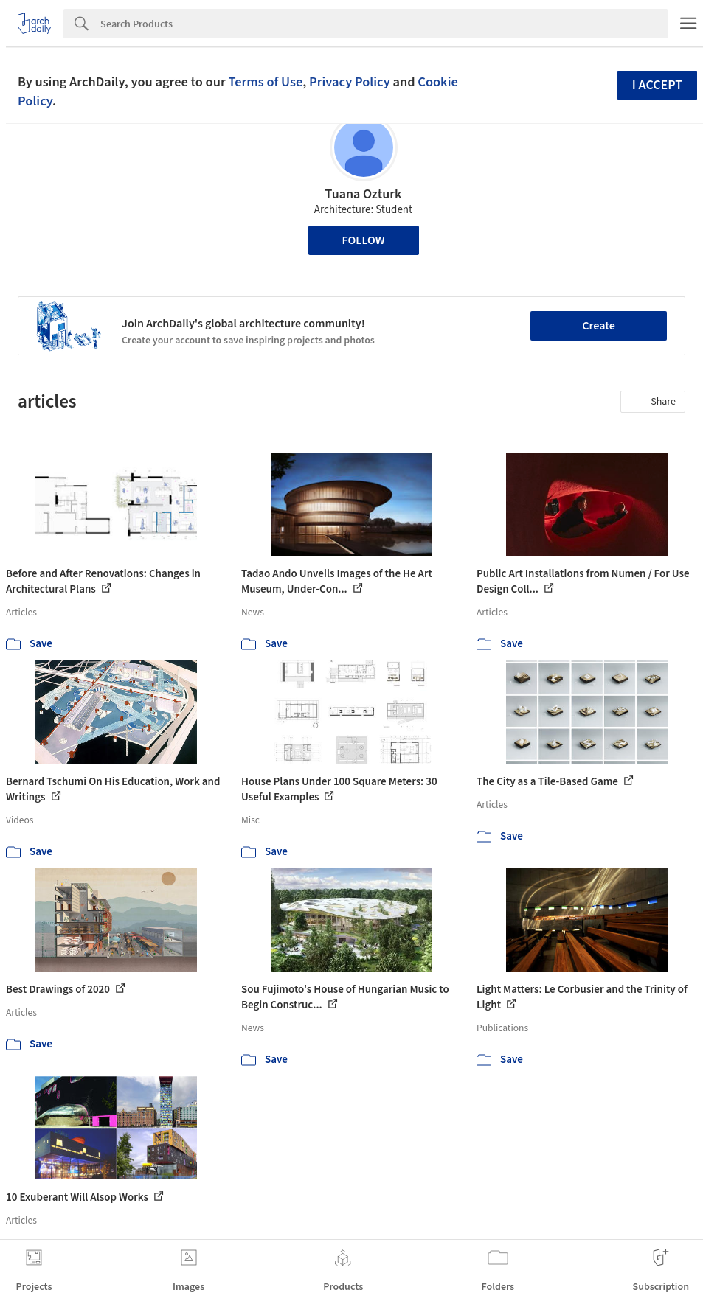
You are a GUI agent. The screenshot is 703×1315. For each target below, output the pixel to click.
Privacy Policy (349, 81)
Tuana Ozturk (363, 194)
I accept (657, 85)
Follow (363, 240)
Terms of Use (265, 81)
